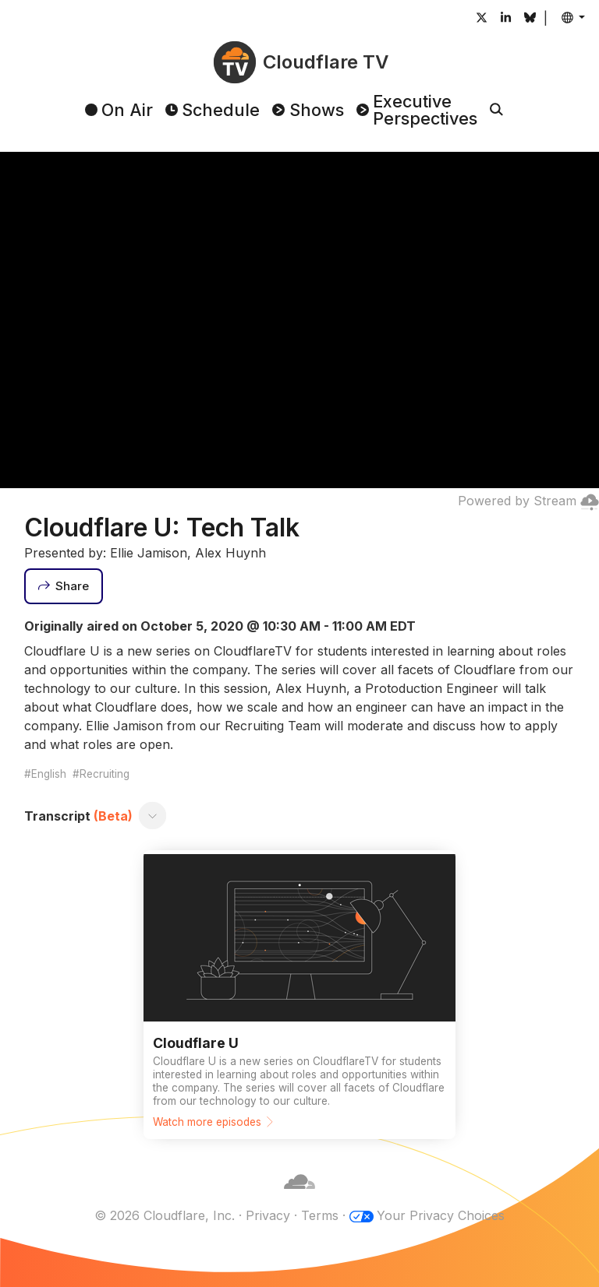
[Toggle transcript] (152, 816)
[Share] (64, 586)
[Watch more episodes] (299, 994)
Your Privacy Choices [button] (441, 1215)
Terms (319, 1215)
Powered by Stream (528, 500)
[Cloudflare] (299, 1196)
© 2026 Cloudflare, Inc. (164, 1215)
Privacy (268, 1215)
